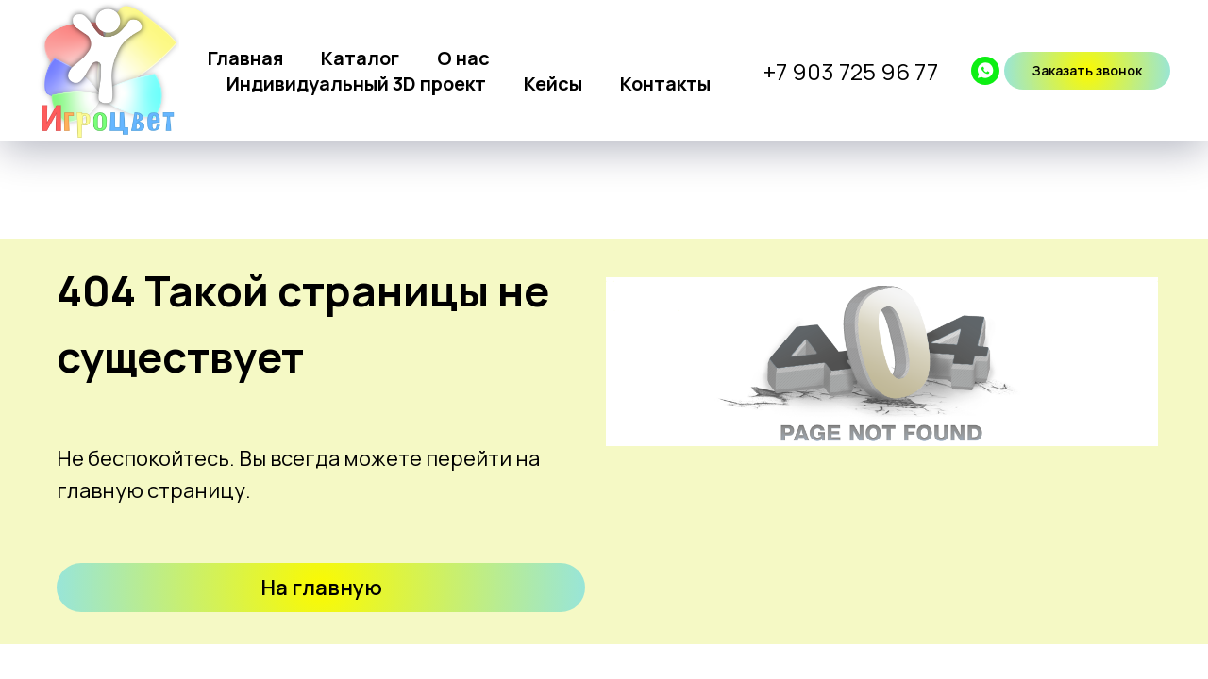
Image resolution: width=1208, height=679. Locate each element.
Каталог (360, 58)
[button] (1087, 71)
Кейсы (553, 83)
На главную (321, 587)
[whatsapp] (985, 71)
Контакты (665, 83)
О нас (463, 58)
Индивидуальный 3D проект (356, 83)
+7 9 (785, 71)
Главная (245, 58)
